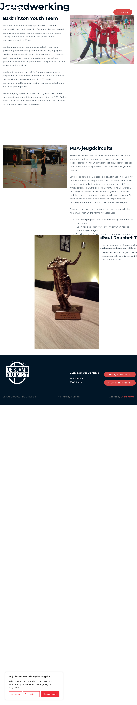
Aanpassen (15, 694)
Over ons (49, 12)
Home (38, 12)
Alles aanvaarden (50, 694)
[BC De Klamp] (14, 12)
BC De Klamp (127, 397)
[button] (122, 12)
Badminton (77, 12)
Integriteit (63, 12)
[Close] (61, 673)
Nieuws (93, 12)
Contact (105, 12)
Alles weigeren (31, 694)
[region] (34, 686)
